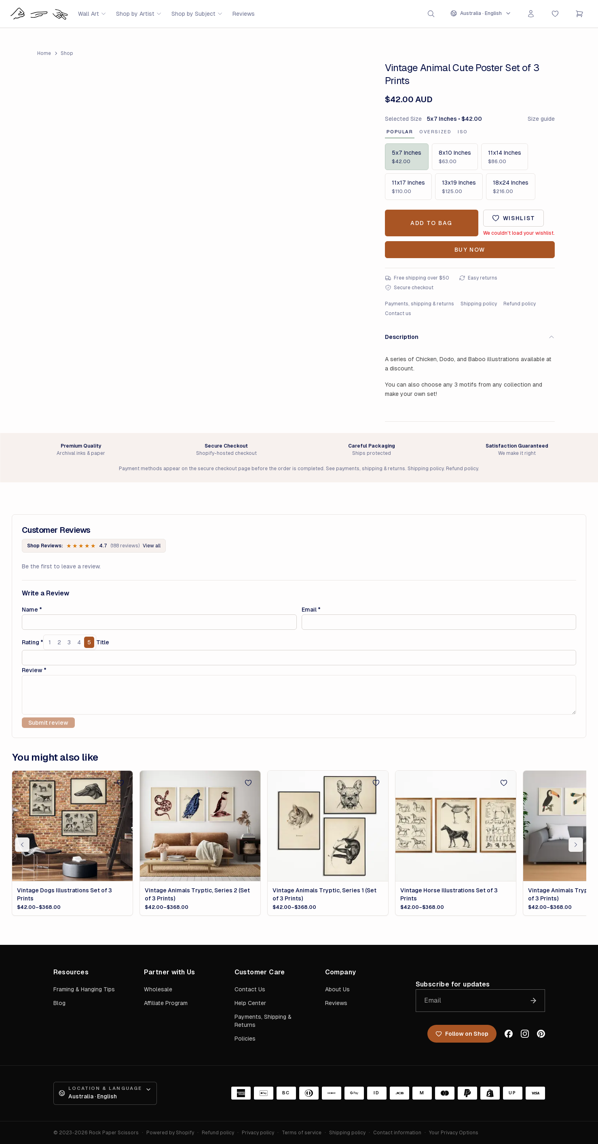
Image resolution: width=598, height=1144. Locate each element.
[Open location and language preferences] (481, 13)
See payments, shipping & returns (365, 468)
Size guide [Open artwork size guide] (541, 119)
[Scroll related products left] (22, 844)
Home (44, 53)
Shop (67, 53)
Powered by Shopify (170, 1133)
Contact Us (250, 989)
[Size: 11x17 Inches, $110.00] (408, 186)
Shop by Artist (139, 14)
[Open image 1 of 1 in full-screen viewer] (198, 177)
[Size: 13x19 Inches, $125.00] (459, 186)
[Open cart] (579, 14)
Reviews (243, 14)
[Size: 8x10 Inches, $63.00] (455, 156)
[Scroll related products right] (575, 844)
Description (470, 337)
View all (152, 546)
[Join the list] (533, 1001)
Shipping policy (479, 304)
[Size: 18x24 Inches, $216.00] (510, 186)
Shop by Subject (197, 14)
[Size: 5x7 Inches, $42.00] (407, 156)
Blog (59, 1003)
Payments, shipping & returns (419, 304)
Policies (245, 1038)
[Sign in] (531, 14)
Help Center (250, 1003)
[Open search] (431, 14)
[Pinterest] (541, 1034)
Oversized (435, 131)
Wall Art (92, 14)
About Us (337, 989)
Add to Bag (431, 223)
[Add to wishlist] (513, 218)
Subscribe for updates (453, 984)
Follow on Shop (461, 1033)
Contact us (398, 313)
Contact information (397, 1133)
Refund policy (519, 304)
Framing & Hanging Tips (84, 989)
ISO (463, 131)
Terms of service (301, 1133)
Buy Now (469, 249)
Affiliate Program (166, 1003)
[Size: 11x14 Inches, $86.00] (504, 156)
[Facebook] (509, 1034)
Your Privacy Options (453, 1133)
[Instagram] (525, 1034)
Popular (400, 131)
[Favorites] (555, 14)
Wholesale (158, 989)
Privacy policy (258, 1133)
